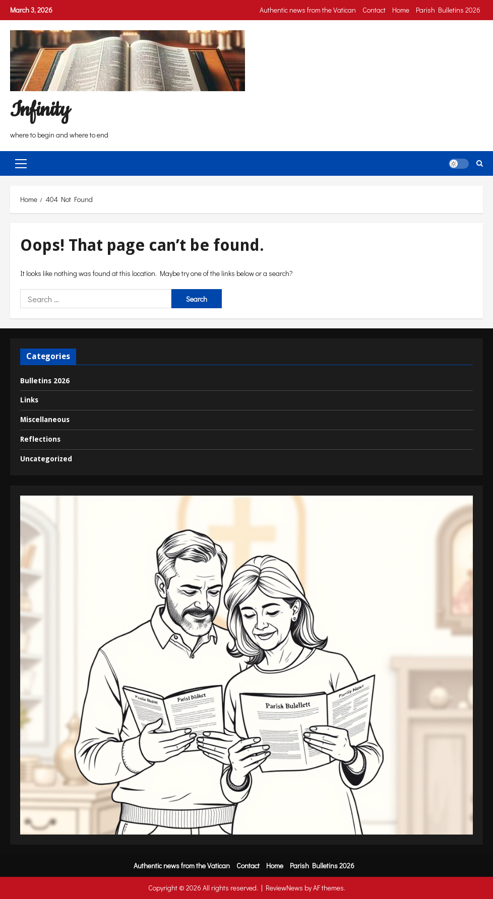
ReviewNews (284, 887)
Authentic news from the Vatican (308, 10)
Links (29, 400)
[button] (21, 163)
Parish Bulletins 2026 (448, 10)
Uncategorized (46, 459)
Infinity (40, 110)
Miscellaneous (45, 420)
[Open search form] (479, 163)
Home (400, 10)
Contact (374, 10)
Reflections (40, 439)
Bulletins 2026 (45, 381)
